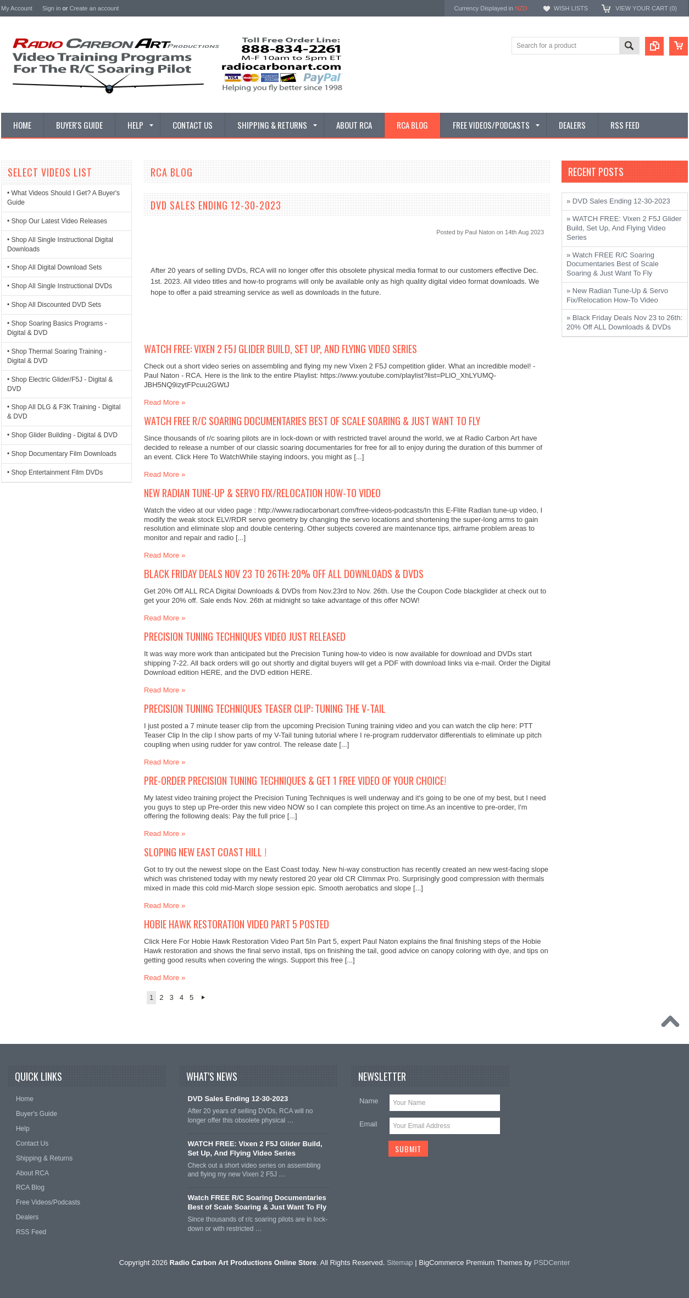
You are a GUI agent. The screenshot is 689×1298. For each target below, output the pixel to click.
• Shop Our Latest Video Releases (57, 221)
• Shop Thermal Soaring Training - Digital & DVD (57, 356)
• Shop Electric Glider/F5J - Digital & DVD (60, 384)
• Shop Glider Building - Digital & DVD (62, 435)
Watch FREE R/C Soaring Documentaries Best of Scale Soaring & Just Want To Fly (312, 420)
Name (369, 1101)
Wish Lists (571, 8)
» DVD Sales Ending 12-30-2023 (618, 201)
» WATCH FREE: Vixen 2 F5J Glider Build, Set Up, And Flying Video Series (623, 228)
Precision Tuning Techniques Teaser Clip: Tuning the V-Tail (265, 708)
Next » (203, 997)
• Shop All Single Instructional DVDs (59, 286)
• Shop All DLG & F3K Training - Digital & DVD (63, 411)
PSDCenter (552, 1262)
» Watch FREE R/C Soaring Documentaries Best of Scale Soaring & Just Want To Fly (612, 264)
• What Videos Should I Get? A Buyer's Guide (63, 197)
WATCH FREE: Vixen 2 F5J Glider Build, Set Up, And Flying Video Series (280, 348)
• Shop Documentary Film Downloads (61, 454)
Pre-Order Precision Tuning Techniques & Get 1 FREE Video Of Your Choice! (295, 780)
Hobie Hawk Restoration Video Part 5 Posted (236, 923)
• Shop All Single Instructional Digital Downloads (60, 244)
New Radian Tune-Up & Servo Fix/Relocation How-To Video (262, 492)
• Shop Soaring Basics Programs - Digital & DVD (57, 328)
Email (368, 1124)
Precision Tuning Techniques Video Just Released (245, 636)
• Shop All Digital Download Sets (54, 267)
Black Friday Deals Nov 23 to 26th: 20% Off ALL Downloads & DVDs (284, 573)
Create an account (94, 8)
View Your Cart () (646, 8)
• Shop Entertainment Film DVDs (55, 472)
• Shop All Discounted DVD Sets (54, 305)
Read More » (164, 402)
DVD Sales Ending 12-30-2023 (216, 205)
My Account (16, 8)
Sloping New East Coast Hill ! (205, 851)
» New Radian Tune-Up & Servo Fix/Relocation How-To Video (617, 295)
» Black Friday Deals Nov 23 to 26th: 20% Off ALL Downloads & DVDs (624, 322)
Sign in (51, 8)
